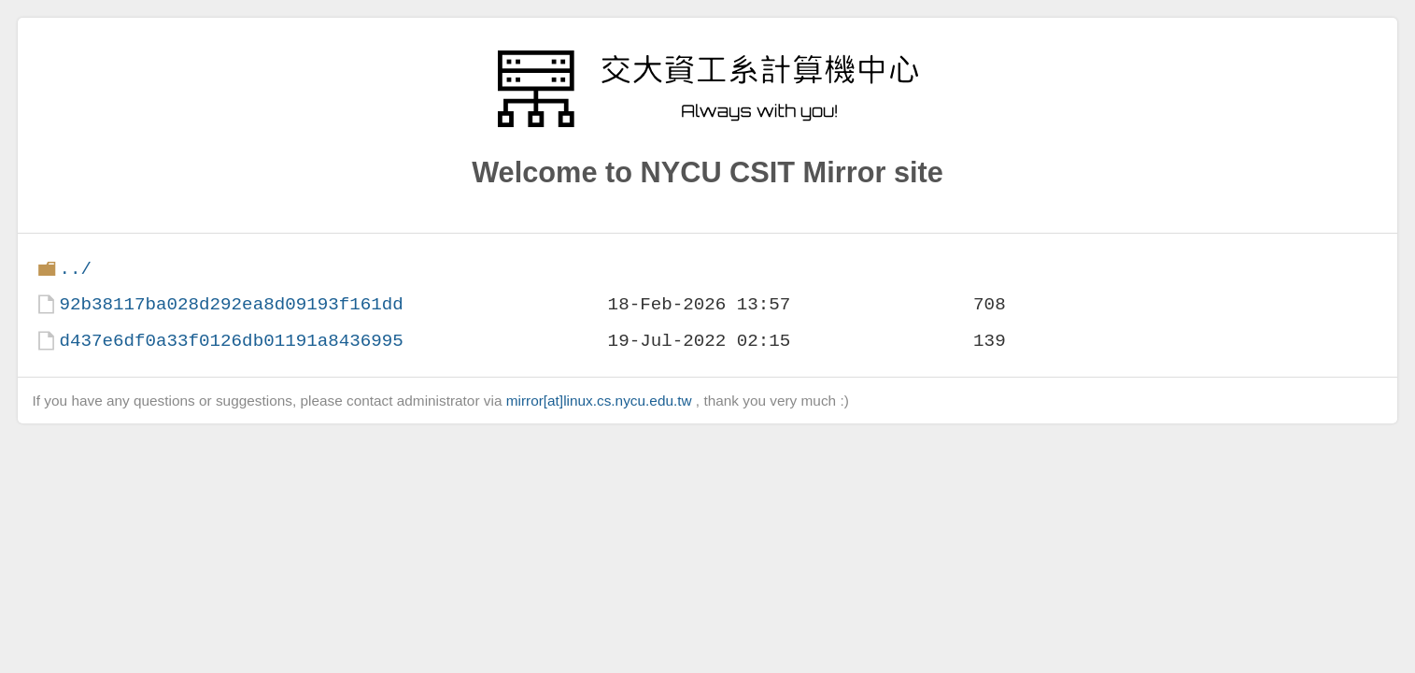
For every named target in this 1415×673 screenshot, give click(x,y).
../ (75, 268)
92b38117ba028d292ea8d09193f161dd (231, 304)
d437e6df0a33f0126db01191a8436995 (231, 340)
